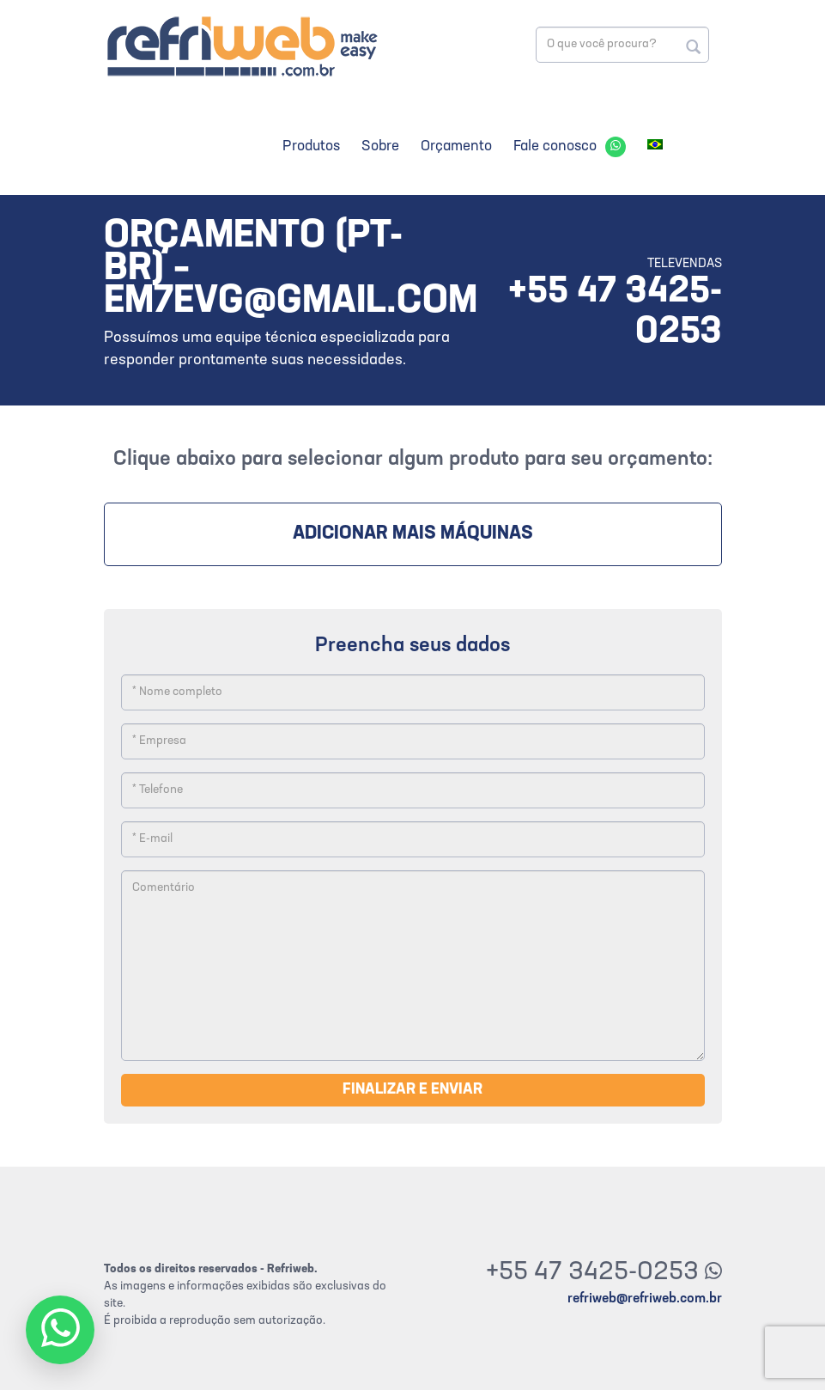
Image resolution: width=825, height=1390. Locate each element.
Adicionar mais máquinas (413, 534)
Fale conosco (555, 146)
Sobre (380, 146)
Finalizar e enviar (412, 1090)
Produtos (311, 146)
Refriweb (241, 45)
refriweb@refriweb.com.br (644, 1299)
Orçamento (456, 146)
